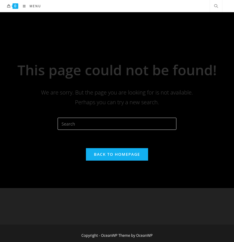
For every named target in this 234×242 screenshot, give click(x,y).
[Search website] (216, 6)
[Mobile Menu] (29, 6)
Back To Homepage (117, 154)
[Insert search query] (117, 124)
